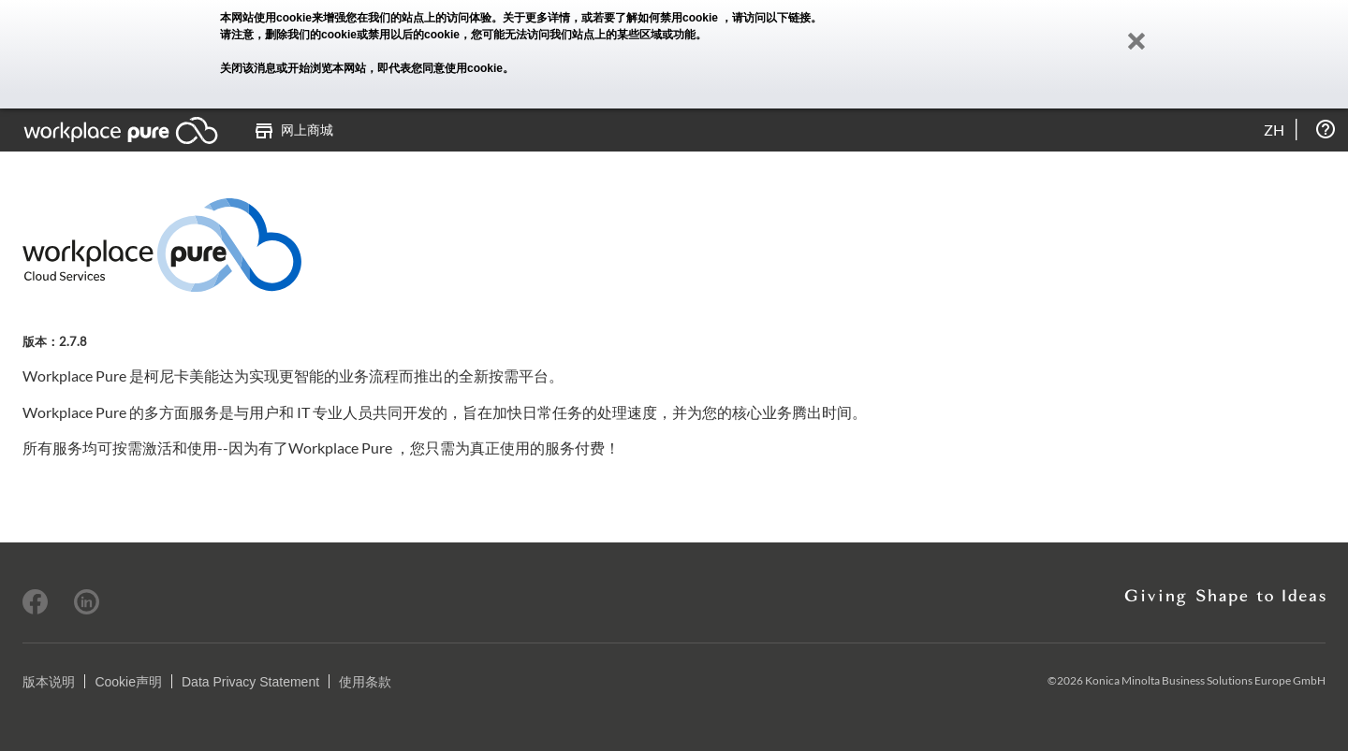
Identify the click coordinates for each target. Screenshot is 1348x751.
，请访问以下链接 (766, 17)
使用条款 (365, 681)
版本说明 (48, 681)
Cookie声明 (128, 681)
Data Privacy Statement (250, 681)
